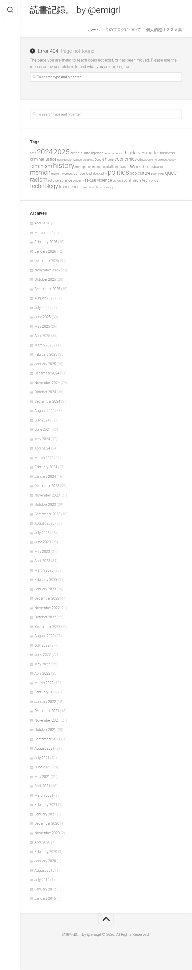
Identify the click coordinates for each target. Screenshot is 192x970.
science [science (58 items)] (66, 180)
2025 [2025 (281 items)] (62, 152)
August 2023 (44, 523)
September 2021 (47, 739)
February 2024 (45, 467)
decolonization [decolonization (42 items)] (73, 159)
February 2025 (45, 354)
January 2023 (45, 589)
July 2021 (42, 758)
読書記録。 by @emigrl (75, 10)
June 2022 (42, 655)
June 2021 (42, 767)
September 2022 (47, 627)
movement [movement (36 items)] (66, 173)
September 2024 (47, 401)
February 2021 (45, 805)
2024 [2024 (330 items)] (45, 152)
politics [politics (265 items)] (118, 172)
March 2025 (44, 345)
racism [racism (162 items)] (39, 179)
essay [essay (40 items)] (172, 159)
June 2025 (42, 317)
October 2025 (45, 279)
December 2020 (46, 823)
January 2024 (45, 476)
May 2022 (42, 664)
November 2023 (47, 495)
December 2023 (46, 486)
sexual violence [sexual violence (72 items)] (98, 180)
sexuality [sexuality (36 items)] (78, 180)
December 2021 (46, 711)
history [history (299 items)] (63, 165)
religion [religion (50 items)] (53, 180)
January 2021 (45, 814)
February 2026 (45, 242)
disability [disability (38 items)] (88, 159)
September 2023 (47, 514)
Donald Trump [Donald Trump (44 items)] (104, 159)
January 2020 (45, 861)
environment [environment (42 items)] (160, 159)
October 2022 (45, 617)
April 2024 (42, 448)
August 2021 (44, 748)
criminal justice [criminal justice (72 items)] (43, 159)
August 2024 (44, 411)
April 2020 (42, 842)
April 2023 (42, 561)
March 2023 (44, 570)
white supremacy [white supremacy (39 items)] (102, 187)
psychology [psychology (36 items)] (157, 173)
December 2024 (46, 373)
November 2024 (47, 383)
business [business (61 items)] (167, 153)
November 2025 (47, 270)
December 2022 (46, 598)
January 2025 (45, 364)
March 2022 (44, 683)
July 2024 (42, 420)
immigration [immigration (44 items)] (83, 167)
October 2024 (45, 392)
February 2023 (45, 580)
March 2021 (44, 795)
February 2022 (45, 692)
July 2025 (42, 308)
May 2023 (42, 552)
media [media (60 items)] (141, 166)
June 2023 (42, 542)
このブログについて (123, 29)
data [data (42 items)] (60, 159)
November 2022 (47, 608)
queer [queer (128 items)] (171, 173)
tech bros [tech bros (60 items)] (150, 180)
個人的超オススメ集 (164, 29)
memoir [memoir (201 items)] (40, 172)
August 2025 (44, 298)
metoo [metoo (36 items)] (55, 173)
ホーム (94, 29)
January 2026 (45, 251)
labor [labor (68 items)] (123, 166)
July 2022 (42, 645)
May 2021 (42, 777)
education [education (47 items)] (144, 159)
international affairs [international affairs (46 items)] (105, 167)
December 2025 (46, 261)
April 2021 (42, 786)
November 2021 (47, 720)
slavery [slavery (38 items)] (117, 180)
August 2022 (44, 636)
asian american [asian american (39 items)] (114, 153)
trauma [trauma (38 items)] (86, 187)
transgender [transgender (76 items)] (70, 186)
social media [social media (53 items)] (131, 180)
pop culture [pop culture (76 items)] (140, 173)
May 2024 (42, 439)
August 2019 (44, 870)
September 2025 (47, 289)
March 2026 (44, 233)
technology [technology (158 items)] (44, 186)
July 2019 (42, 880)
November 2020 (47, 833)
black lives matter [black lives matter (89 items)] (142, 152)
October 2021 (45, 730)
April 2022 (42, 673)
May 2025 (42, 326)
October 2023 (45, 505)
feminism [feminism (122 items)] (41, 166)
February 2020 (45, 852)
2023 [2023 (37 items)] (33, 153)
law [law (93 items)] (131, 166)
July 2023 (42, 533)
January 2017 (45, 889)
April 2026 (42, 223)
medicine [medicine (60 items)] (155, 166)
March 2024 (44, 458)
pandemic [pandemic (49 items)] (81, 173)
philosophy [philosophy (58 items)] (98, 173)
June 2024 (42, 429)
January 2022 (45, 702)
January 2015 (45, 898)
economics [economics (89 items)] (125, 159)
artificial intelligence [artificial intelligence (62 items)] (87, 153)
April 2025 (42, 336)
